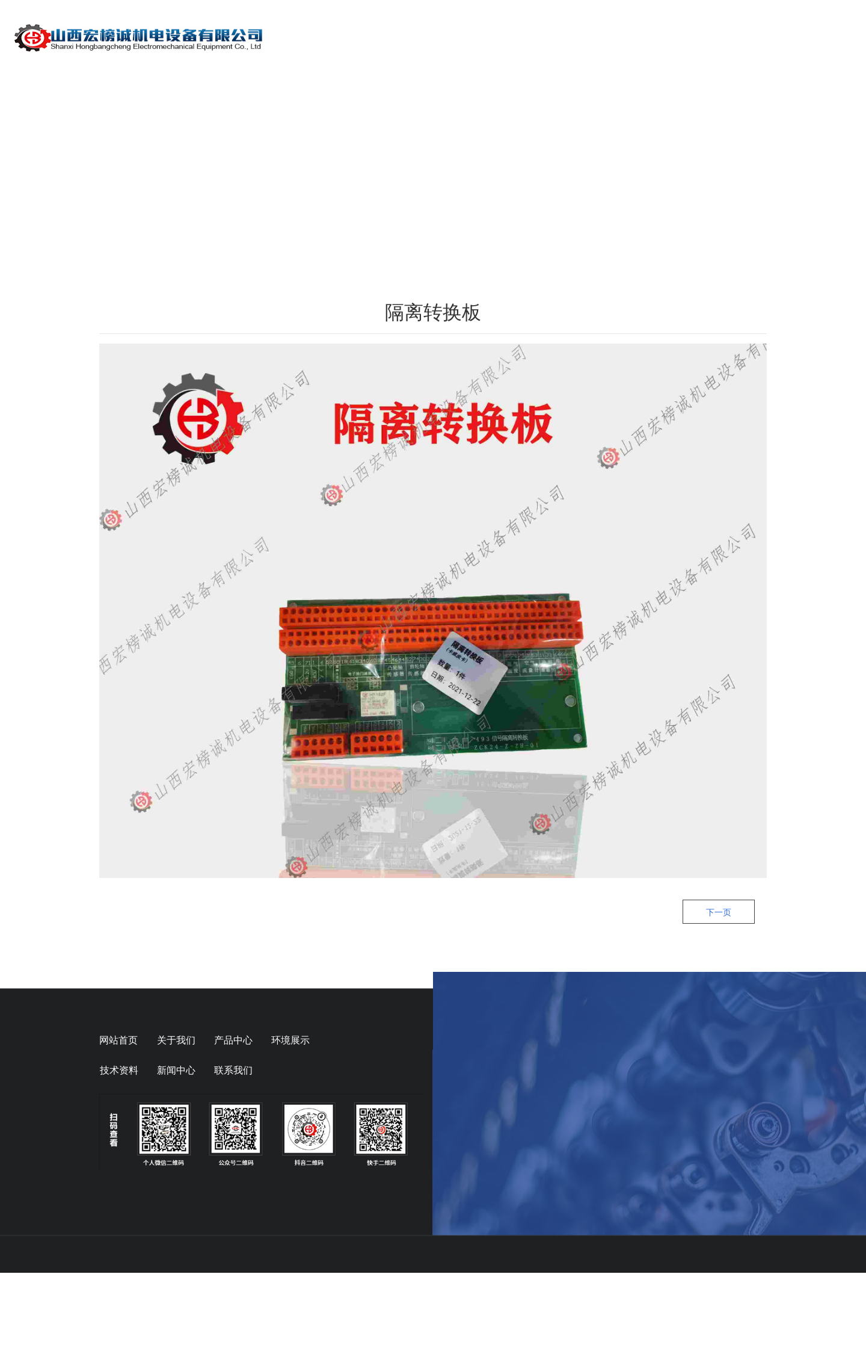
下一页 (718, 990)
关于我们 (456, 37)
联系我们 (828, 37)
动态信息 (605, 37)
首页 (391, 37)
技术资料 (679, 37)
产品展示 (530, 37)
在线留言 (754, 37)
